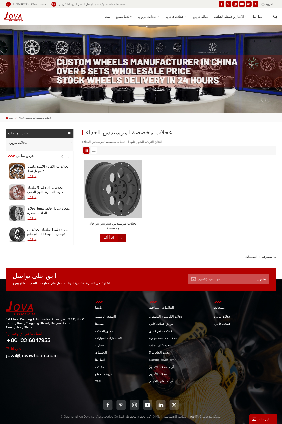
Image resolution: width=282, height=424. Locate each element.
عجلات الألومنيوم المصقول (166, 316)
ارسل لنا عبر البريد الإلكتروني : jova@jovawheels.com (88, 4)
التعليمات (101, 352)
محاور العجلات (104, 331)
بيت (107, 17)
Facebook (107, 404)
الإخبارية (100, 345)
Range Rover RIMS (162, 360)
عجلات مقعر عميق (161, 331)
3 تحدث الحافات (159, 352)
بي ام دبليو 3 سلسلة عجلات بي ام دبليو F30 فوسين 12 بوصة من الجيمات (47, 243)
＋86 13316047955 (28, 340)
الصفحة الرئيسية (105, 316)
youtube (147, 404)
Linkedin (161, 404)
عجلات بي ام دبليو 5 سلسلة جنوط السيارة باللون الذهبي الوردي (45, 201)
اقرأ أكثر (31, 188)
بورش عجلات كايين (161, 324)
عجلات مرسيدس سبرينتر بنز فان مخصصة (113, 225)
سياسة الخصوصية (175, 416)
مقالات (99, 367)
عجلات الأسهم (158, 374)
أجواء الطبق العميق (161, 381)
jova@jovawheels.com (32, 355)
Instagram (134, 404)
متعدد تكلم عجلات (160, 345)
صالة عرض (200, 17)
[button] (68, 168)
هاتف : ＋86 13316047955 (26, 4)
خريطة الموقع (103, 374)
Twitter (174, 404)
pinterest (121, 404)
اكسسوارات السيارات (108, 338)
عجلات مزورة (147, 17)
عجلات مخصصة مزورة (163, 338)
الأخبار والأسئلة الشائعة (229, 17)
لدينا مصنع (122, 17)
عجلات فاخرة (175, 17)
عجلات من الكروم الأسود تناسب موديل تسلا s (48, 180)
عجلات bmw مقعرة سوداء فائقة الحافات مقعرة (48, 222)
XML (98, 381)
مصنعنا (99, 324)
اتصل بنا (258, 17)
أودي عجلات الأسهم (161, 367)
